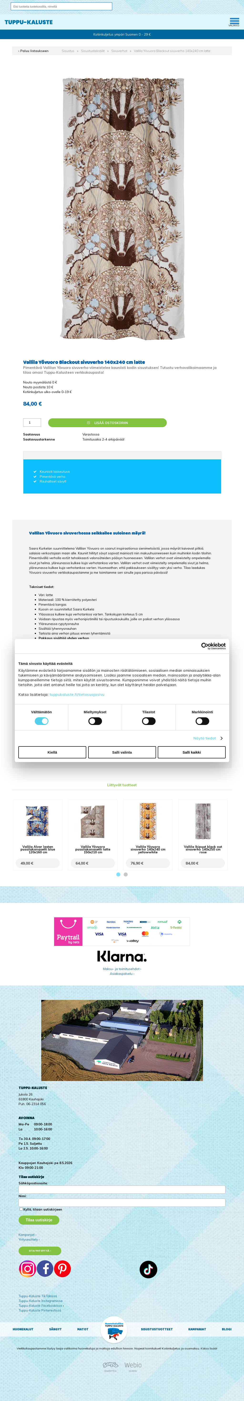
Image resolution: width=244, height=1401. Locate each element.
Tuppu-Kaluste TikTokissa (38, 1296)
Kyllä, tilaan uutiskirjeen (42, 1209)
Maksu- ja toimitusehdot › (122, 969)
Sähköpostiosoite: (33, 1183)
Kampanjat (197, 1329)
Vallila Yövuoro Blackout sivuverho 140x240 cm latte (172, 51)
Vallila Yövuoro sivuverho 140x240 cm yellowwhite (148, 849)
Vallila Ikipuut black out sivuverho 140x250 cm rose (203, 849)
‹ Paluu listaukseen (33, 51)
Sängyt (55, 1329)
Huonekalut (23, 1329)
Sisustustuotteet (157, 1329)
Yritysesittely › (29, 1239)
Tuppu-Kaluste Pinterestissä (40, 1310)
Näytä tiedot (204, 738)
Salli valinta (122, 752)
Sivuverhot (119, 51)
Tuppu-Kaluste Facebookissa (40, 1305)
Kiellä (52, 752)
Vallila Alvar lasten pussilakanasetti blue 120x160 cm (37, 849)
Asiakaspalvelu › (122, 973)
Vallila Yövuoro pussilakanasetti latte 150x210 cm (92, 849)
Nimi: (22, 1196)
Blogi (226, 1329)
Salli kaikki (192, 752)
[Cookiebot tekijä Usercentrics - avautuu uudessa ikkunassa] (205, 646)
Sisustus (68, 51)
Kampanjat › (27, 1235)
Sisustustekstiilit (93, 51)
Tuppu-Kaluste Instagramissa (40, 1301)
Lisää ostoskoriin (107, 423)
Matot (82, 1329)
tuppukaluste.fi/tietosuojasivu (77, 694)
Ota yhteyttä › (40, 1250)
